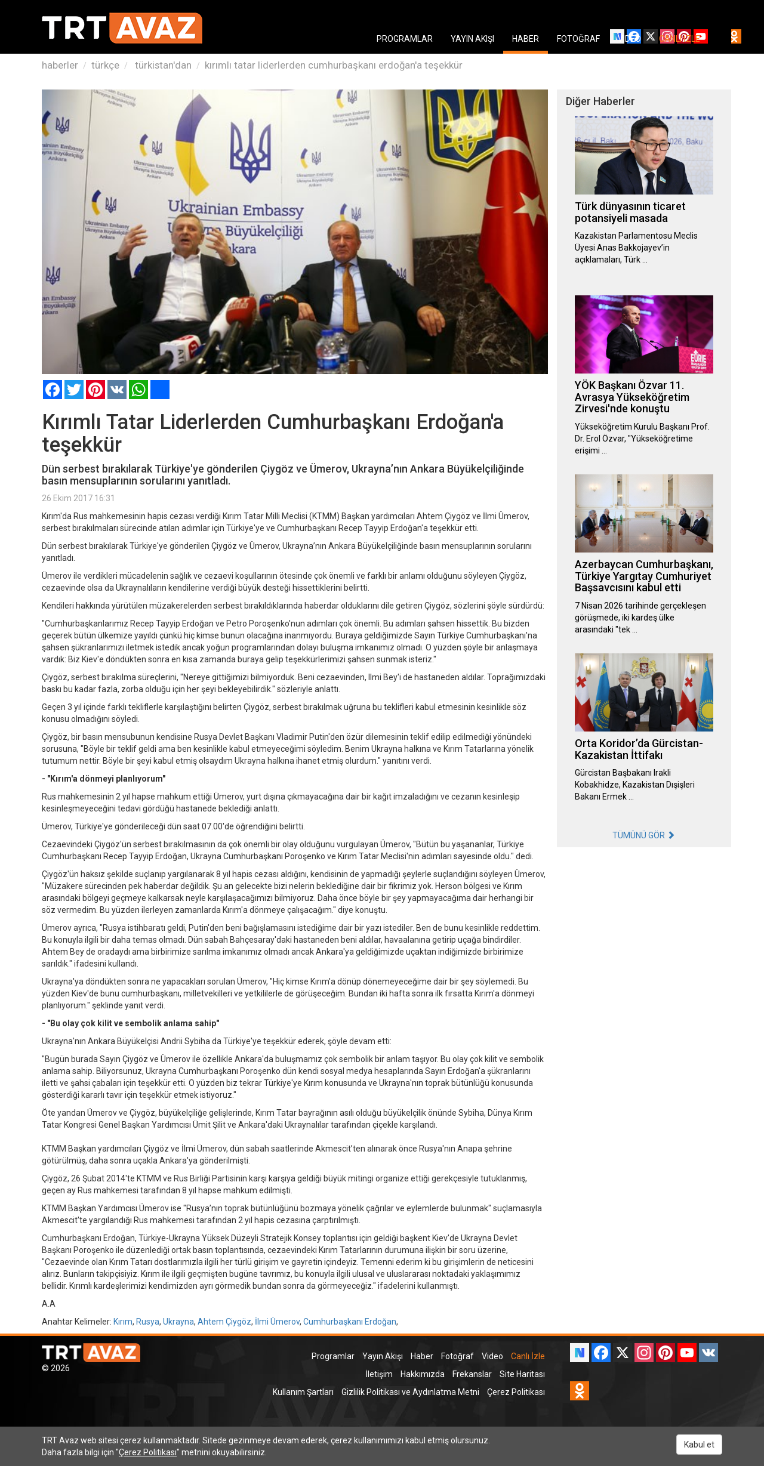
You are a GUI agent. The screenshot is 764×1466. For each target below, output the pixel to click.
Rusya (147, 1321)
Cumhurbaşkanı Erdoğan (349, 1321)
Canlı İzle (528, 1356)
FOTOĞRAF (578, 39)
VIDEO (629, 39)
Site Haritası (522, 1374)
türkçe (105, 65)
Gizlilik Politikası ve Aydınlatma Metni (410, 1392)
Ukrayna (178, 1321)
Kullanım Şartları (303, 1392)
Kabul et (699, 1444)
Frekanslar (472, 1374)
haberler (60, 65)
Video (492, 1356)
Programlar (333, 1356)
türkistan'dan (162, 65)
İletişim (379, 1374)
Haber (422, 1356)
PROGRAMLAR (405, 39)
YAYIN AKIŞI (472, 39)
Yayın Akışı (382, 1356)
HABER (525, 39)
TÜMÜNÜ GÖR (643, 835)
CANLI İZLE (679, 39)
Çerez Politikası (516, 1392)
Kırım (123, 1321)
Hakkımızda (423, 1374)
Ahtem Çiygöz (224, 1321)
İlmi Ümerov (277, 1321)
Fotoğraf (457, 1356)
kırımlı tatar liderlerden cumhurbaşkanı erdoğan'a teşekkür (334, 65)
